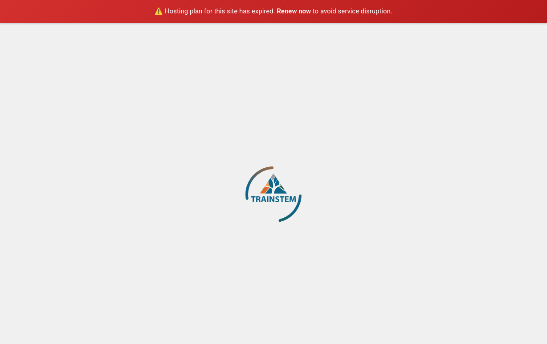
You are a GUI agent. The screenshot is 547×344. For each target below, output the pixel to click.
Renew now (294, 11)
